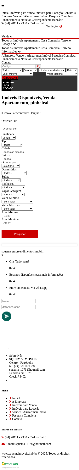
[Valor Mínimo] (17, 74)
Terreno (66, 40)
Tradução (54, 26)
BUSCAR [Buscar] (10, 77)
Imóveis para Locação (49, 12)
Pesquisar (19, 234)
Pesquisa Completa (61, 16)
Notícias (26, 19)
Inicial (5, 12)
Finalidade (8, 134)
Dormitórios (9, 169)
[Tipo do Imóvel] (12, 70)
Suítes (5, 176)
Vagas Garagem (11, 190)
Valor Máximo (11, 205)
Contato (68, 12)
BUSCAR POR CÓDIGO (7, 85)
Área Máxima (10, 219)
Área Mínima (10, 212)
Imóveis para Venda (22, 12)
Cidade (6, 148)
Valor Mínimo (10, 198)
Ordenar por (9, 162)
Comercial (54, 40)
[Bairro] (71, 70)
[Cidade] (51, 70)
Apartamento (32, 40)
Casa (44, 40)
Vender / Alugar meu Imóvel (30, 16)
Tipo (4, 141)
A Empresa (8, 55)
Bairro (5, 155)
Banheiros (8, 183)
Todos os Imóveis (12, 40)
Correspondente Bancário (47, 19)
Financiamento (11, 19)
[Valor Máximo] (61, 74)
